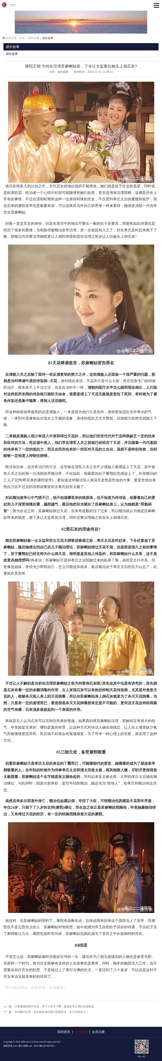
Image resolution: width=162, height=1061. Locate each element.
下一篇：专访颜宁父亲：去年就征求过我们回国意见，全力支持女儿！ (45, 1012)
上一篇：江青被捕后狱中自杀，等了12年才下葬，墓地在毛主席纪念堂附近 (48, 1006)
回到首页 (63, 1032)
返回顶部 (81, 1032)
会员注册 (98, 1032)
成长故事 (33, 38)
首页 (22, 38)
